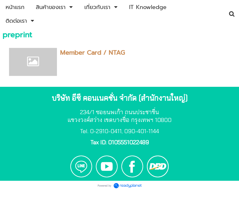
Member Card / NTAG (92, 52)
